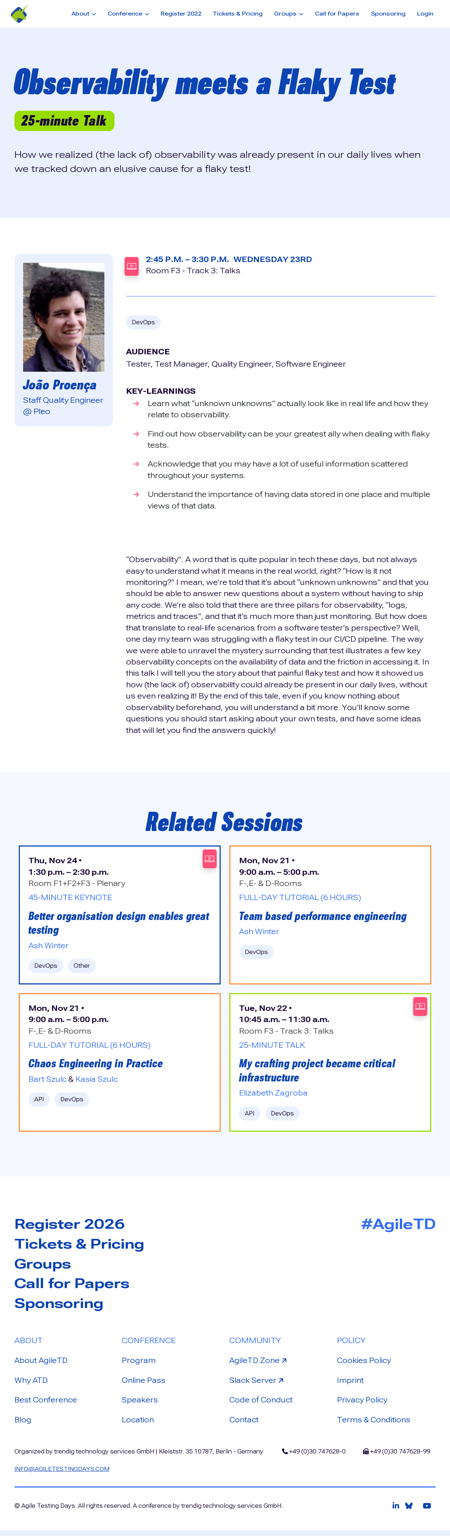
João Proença (60, 384)
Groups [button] (286, 13)
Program (139, 1364)
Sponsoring (388, 13)
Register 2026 (71, 1227)
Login (425, 13)
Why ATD (31, 1384)
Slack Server (258, 1384)
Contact (244, 1425)
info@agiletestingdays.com (63, 1474)
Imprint (350, 1384)
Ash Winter (49, 947)
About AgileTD (41, 1364)
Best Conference (46, 1405)
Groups (44, 1267)
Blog (23, 1425)
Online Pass (144, 1384)
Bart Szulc (48, 1081)
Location (138, 1425)
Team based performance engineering (325, 917)
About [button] (81, 13)
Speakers (140, 1405)
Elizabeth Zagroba (273, 1096)
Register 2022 (181, 13)
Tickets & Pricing (238, 13)
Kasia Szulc (98, 1081)
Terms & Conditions (374, 1425)
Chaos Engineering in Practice (97, 1065)
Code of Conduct (261, 1405)
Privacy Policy (362, 1405)
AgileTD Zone (259, 1364)
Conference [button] (126, 13)
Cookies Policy (364, 1364)
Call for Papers (337, 13)
